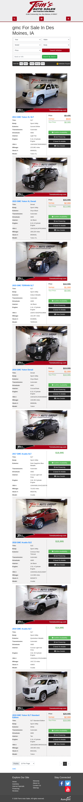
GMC (14, 769)
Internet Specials (18, 786)
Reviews (15, 791)
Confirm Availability (59, 132)
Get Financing (59, 137)
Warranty (36, 781)
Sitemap (36, 788)
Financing (15, 788)
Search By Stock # (49, 57)
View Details (59, 146)
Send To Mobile (60, 141)
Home (14, 782)
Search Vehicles (56, 50)
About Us (36, 783)
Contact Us (37, 785)
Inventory (15, 784)
